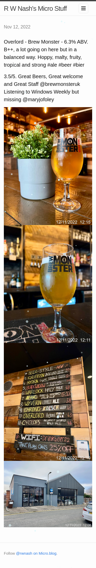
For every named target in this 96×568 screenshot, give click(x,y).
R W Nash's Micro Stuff (35, 8)
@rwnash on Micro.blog (36, 553)
